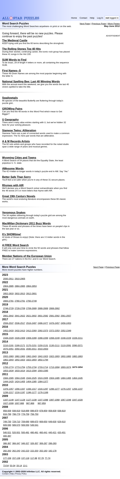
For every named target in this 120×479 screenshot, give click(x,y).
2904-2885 (8, 286)
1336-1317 (31, 389)
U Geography (10, 119)
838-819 (62, 410)
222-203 (34, 450)
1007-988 (19, 403)
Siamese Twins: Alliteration (19, 130)
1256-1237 (77, 389)
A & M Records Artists (16, 141)
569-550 (25, 425)
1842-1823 (20, 360)
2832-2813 (20, 293)
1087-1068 (54, 400)
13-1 (25, 465)
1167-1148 (8, 400)
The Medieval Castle (14, 40)
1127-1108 (31, 400)
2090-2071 (77, 345)
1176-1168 (43, 392)
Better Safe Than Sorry (16, 177)
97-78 (41, 458)
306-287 (43, 443)
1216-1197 (20, 392)
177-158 (7, 458)
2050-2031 (20, 349)
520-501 (16, 432)
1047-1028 (77, 400)
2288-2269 (43, 338)
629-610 (62, 421)
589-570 (16, 425)
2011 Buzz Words (26, 223)
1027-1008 (8, 403)
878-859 (43, 410)
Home (74, 18)
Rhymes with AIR (13, 185)
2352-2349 (66, 330)
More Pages (114, 23)
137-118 (25, 458)
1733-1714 (43, 367)
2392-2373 (43, 330)
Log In (100, 18)
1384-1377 (43, 381)
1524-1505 (43, 378)
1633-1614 (20, 370)
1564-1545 (20, 378)
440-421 (52, 432)
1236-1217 (8, 392)
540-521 (7, 432)
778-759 (25, 414)
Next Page (85, 23)
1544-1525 (31, 378)
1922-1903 (54, 356)
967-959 (42, 403)
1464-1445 (77, 378)
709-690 (25, 421)
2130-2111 (54, 345)
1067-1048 (66, 400)
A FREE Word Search (15, 245)
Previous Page (99, 23)
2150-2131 (43, 345)
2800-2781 (8, 301)
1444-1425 (8, 381)
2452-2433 (8, 330)
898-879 (34, 410)
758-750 (34, 414)
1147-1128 (20, 400)
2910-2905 (20, 278)
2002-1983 (8, 356)
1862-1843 (8, 360)
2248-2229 (66, 338)
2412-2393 (31, 330)
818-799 (7, 414)
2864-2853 (31, 286)
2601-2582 (43, 315)
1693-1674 (66, 367)
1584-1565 (8, 378)
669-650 (43, 421)
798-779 (16, 414)
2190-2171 (20, 345)
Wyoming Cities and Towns (19, 157)
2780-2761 (20, 301)
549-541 (34, 425)
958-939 (7, 410)
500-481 (25, 432)
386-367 (7, 443)
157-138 (16, 458)
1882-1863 (77, 356)
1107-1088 (43, 400)
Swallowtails (10, 97)
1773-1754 (20, 367)
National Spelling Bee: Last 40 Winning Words (31, 81)
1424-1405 (20, 381)
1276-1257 (66, 389)
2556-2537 (8, 323)
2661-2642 (8, 315)
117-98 (33, 458)
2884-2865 (20, 286)
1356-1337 (20, 389)
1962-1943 (31, 356)
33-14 (19, 465)
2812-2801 (31, 293)
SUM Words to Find (14, 59)
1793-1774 (8, 367)
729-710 (16, 421)
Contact (83, 18)
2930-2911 (8, 278)
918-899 (25, 410)
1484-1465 (66, 378)
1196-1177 (31, 392)
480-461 (34, 432)
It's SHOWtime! (11, 234)
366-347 (16, 443)
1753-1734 (31, 367)
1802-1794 (43, 360)
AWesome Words (13, 168)
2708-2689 (31, 308)
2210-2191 (8, 345)
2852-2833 (8, 293)
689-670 (34, 421)
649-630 (52, 421)
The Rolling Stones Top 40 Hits (21, 48)
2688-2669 (43, 308)
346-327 (25, 443)
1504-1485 (54, 378)
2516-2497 (31, 323)
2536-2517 (20, 323)
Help (92, 18)
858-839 (52, 410)
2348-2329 (8, 338)
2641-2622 (20, 315)
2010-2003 (43, 349)
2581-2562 (54, 315)
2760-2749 (31, 301)
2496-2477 (43, 323)
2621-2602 (31, 315)
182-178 (52, 450)
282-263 (7, 450)
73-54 (6, 465)
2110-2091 (66, 345)
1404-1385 (31, 381)
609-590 (7, 425)
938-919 (16, 410)
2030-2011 (31, 349)
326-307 (34, 443)
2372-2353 (54, 330)
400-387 (7, 436)
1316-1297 (43, 389)
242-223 (25, 450)
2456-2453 (66, 323)
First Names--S (11, 70)
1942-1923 (43, 356)
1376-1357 (8, 389)
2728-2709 (20, 308)
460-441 (43, 432)
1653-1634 (8, 370)
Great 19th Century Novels (18, 196)
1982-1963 (20, 356)
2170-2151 (31, 345)
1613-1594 (31, 370)
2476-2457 (54, 323)
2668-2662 (54, 308)
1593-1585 (43, 370)
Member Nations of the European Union (27, 256)
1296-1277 (54, 389)
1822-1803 (31, 360)
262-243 (16, 450)
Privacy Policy (21, 474)
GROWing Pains (12, 108)
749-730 (7, 421)
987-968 (30, 403)
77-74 (47, 458)
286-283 (52, 443)
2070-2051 (8, 349)
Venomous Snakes (13, 212)
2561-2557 (66, 315)
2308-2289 (31, 338)
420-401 (62, 432)
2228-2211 (77, 338)
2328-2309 (20, 338)
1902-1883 (66, 356)
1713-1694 (54, 367)
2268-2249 (54, 338)
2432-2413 (20, 330)
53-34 (12, 465)
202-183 (43, 450)
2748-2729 (8, 308)
